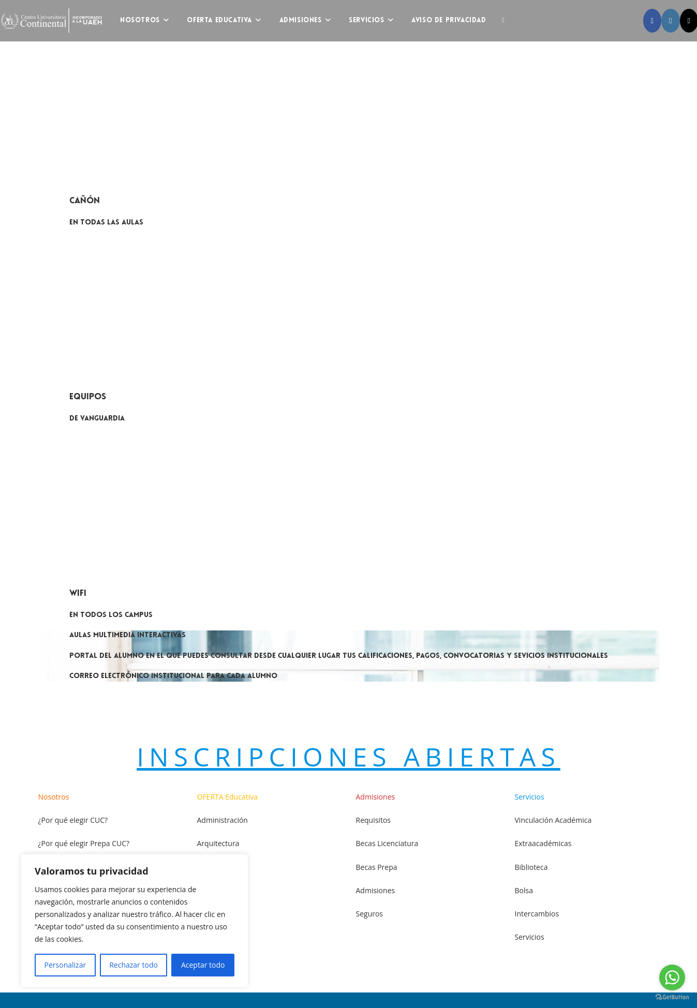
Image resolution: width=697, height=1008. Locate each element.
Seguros (369, 914)
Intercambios (537, 914)
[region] (134, 920)
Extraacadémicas (543, 843)
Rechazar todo (133, 965)
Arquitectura (218, 843)
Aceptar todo (203, 965)
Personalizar (65, 965)
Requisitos (373, 820)
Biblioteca (531, 867)
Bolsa (524, 890)
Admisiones (375, 890)
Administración (222, 820)
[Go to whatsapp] (672, 977)
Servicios (529, 937)
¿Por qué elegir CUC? (73, 820)
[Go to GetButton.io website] (672, 997)
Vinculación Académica (553, 820)
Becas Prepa (376, 867)
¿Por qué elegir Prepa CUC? (84, 843)
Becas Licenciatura (387, 843)
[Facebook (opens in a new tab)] (652, 21)
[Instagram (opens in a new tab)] (670, 21)
